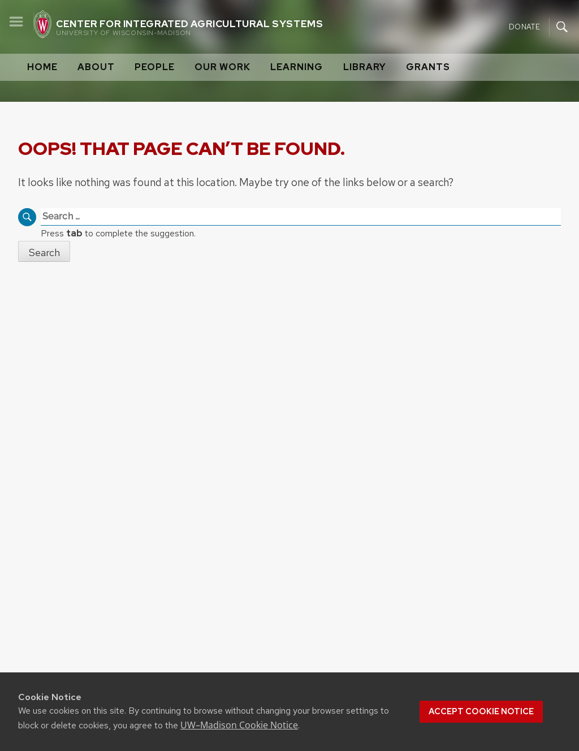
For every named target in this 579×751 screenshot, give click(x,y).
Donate (524, 26)
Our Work (222, 67)
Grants (428, 67)
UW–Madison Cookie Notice (239, 725)
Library (364, 67)
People (155, 67)
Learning (296, 67)
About (96, 67)
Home (42, 67)
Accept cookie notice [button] (481, 711)
